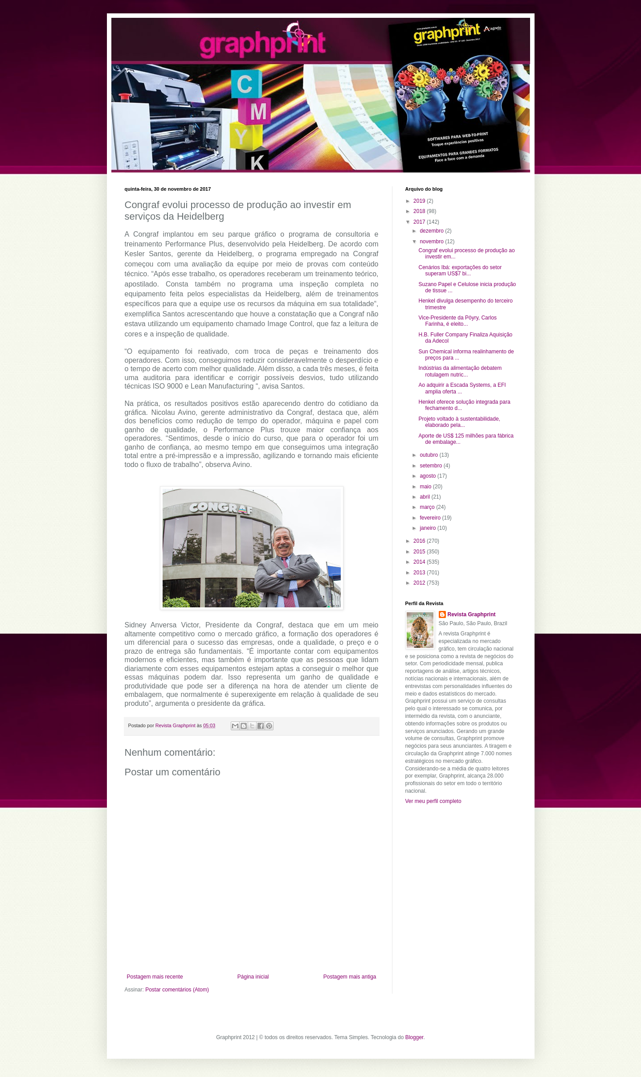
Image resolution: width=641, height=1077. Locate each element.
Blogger (414, 1037)
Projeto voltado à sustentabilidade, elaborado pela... (459, 422)
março (428, 507)
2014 (420, 562)
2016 (420, 541)
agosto (428, 476)
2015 (420, 552)
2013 (420, 572)
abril (425, 497)
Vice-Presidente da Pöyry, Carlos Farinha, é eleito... (457, 321)
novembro (432, 241)
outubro (429, 455)
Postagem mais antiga (349, 977)
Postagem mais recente (155, 977)
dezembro (432, 231)
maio (426, 486)
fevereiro (431, 518)
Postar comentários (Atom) (177, 990)
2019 (420, 201)
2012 (420, 583)
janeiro (428, 528)
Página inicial (253, 977)
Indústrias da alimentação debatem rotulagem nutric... (460, 371)
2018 (420, 211)
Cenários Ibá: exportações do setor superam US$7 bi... (460, 270)
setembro (431, 466)
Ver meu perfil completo (433, 801)
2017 (420, 222)
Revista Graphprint (472, 614)
